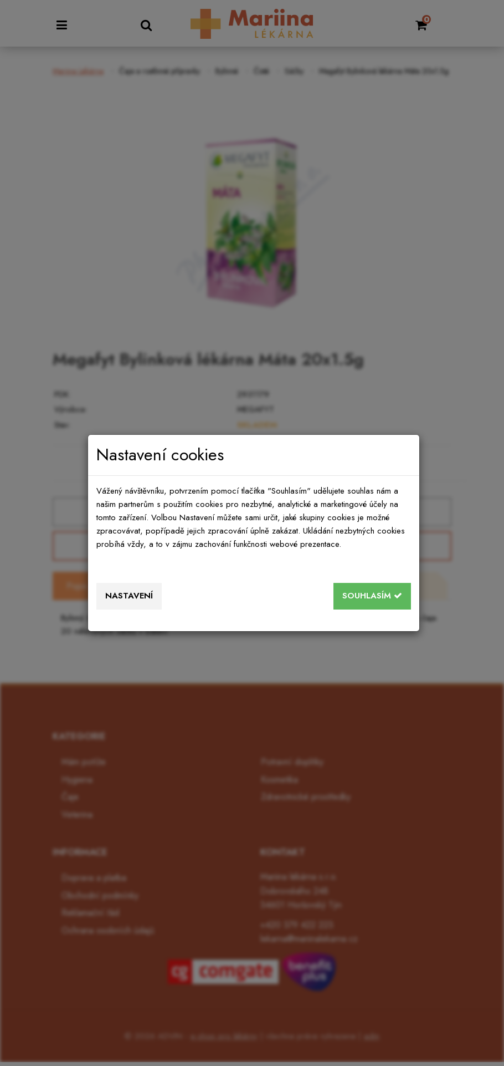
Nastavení (129, 596)
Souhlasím (372, 596)
